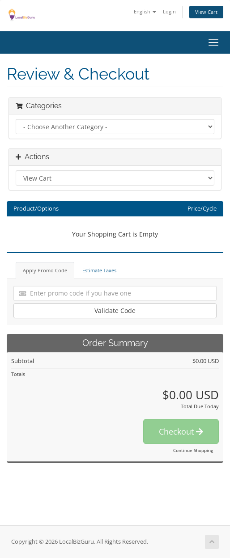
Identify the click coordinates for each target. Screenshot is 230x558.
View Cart (206, 11)
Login (169, 11)
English (145, 11)
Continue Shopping (193, 450)
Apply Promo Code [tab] (45, 270)
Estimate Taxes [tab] (99, 270)
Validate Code (115, 310)
